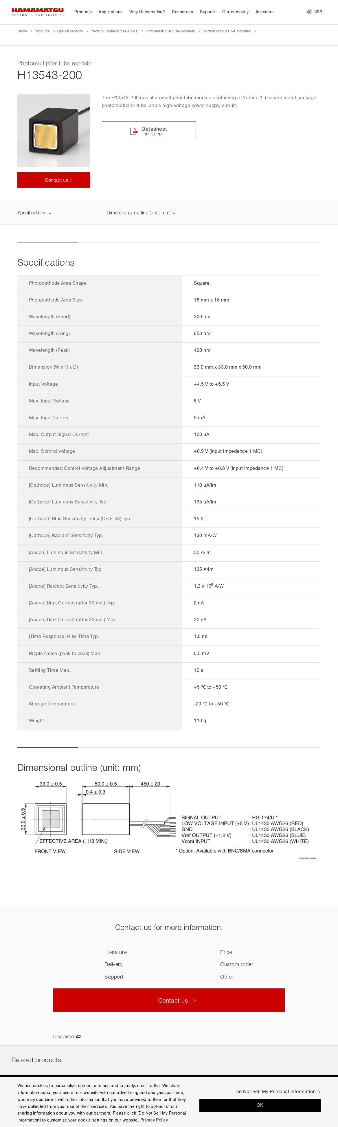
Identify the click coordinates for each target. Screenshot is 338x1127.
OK (260, 1105)
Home (22, 31)
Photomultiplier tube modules (170, 31)
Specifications (32, 213)
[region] (169, 1102)
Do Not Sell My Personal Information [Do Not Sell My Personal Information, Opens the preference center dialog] (276, 1092)
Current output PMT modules (227, 31)
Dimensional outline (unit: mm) (138, 213)
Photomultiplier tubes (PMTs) (114, 31)
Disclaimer (64, 1037)
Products (42, 31)
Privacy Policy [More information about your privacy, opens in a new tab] (154, 1120)
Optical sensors (70, 31)
